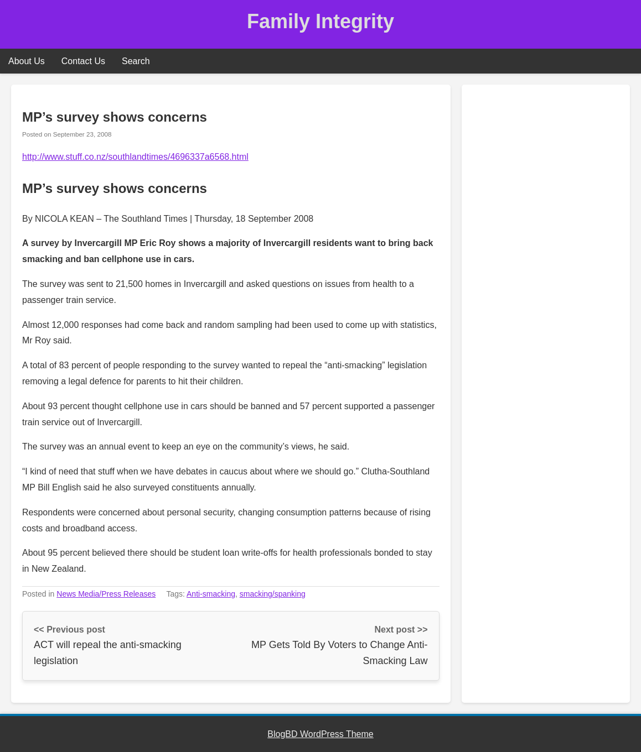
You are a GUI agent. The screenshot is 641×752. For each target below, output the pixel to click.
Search (136, 61)
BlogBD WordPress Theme (320, 734)
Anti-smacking (211, 593)
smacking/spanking (273, 593)
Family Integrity (320, 21)
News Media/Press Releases (106, 593)
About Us (26, 61)
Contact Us (83, 61)
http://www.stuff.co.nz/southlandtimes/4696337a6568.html (135, 156)
